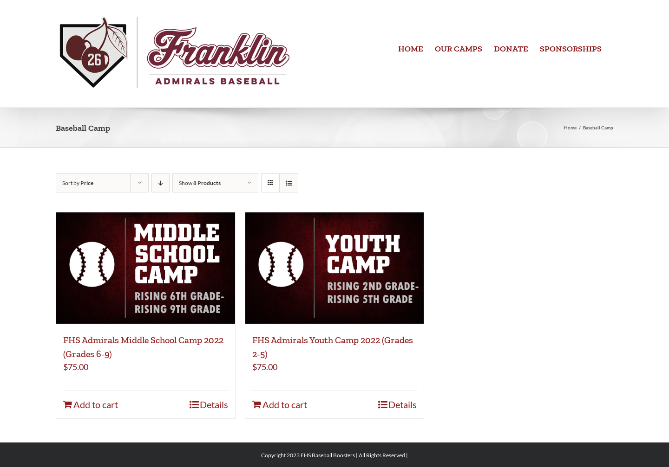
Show (200, 182)
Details (214, 404)
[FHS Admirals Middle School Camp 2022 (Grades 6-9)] (145, 268)
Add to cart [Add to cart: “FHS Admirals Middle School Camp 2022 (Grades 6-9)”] (95, 404)
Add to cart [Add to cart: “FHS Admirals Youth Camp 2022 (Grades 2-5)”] (284, 404)
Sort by (77, 182)
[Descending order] (160, 182)
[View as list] (289, 183)
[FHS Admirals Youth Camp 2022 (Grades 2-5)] (334, 268)
